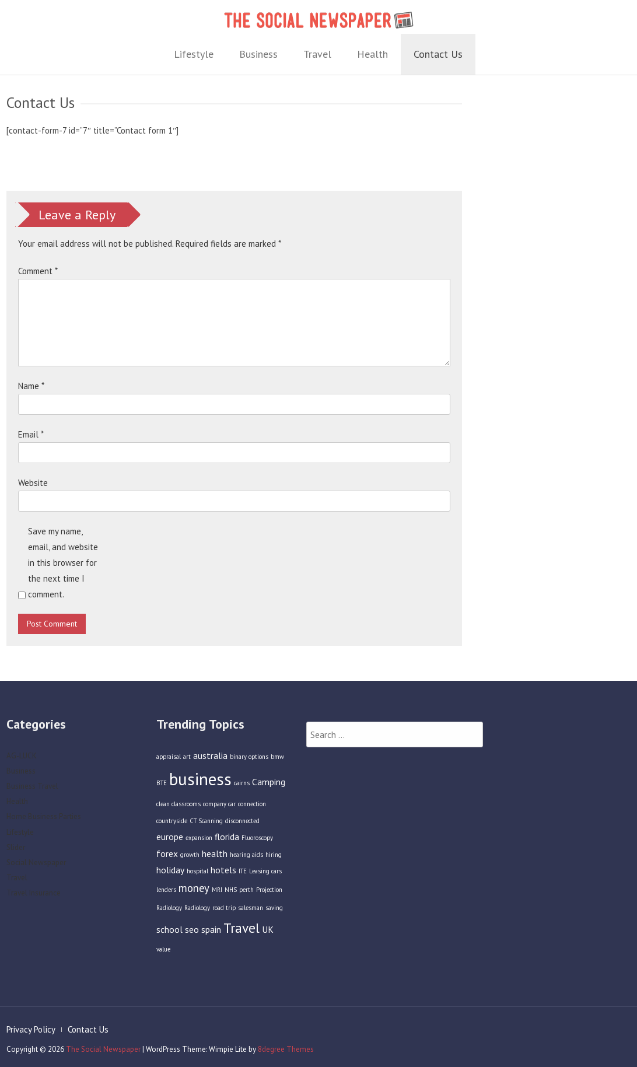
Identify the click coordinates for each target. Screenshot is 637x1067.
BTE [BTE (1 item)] (161, 789)
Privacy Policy (25, 1029)
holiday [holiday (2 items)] (170, 875)
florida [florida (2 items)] (227, 842)
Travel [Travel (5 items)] (241, 933)
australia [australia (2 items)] (210, 761)
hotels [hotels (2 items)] (223, 875)
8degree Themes (281, 1049)
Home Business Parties (43, 822)
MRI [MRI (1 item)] (217, 895)
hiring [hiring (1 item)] (273, 860)
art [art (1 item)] (187, 762)
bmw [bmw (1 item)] (277, 762)
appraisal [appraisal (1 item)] (168, 762)
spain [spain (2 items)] (211, 934)
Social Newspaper (36, 868)
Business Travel (32, 791)
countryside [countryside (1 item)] (171, 826)
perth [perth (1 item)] (246, 895)
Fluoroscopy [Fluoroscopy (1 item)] (257, 843)
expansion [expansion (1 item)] (199, 843)
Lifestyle (194, 54)
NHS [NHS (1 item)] (231, 895)
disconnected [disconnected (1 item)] (242, 826)
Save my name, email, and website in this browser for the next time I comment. (63, 563)
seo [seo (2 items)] (192, 934)
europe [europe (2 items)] (169, 842)
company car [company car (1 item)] (219, 809)
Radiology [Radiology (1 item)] (197, 913)
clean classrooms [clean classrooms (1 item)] (178, 809)
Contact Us (438, 54)
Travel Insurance (33, 898)
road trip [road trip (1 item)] (224, 913)
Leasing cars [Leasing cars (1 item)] (265, 877)
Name (31, 385)
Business (258, 54)
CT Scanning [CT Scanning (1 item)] (206, 826)
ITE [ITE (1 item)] (243, 877)
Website (33, 482)
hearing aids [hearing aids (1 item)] (246, 860)
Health (372, 54)
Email (31, 434)
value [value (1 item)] (163, 954)
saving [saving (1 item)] (274, 913)
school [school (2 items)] (169, 934)
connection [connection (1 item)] (252, 809)
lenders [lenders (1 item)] (166, 895)
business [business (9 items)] (200, 785)
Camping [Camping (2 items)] (268, 787)
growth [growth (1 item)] (190, 860)
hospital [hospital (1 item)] (197, 877)
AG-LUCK (21, 761)
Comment (38, 271)
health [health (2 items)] (215, 859)
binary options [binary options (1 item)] (249, 762)
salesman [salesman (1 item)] (250, 913)
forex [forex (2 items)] (167, 859)
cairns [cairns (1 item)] (242, 789)
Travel (317, 54)
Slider (15, 853)
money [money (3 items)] (193, 893)
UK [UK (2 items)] (268, 934)
